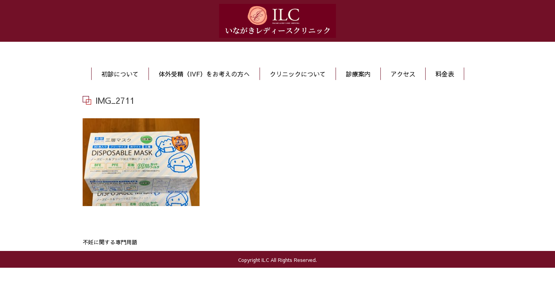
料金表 (444, 73)
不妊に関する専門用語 (110, 242)
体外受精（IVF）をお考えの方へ (204, 73)
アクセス (403, 73)
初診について (120, 73)
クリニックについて (298, 73)
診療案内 (358, 73)
